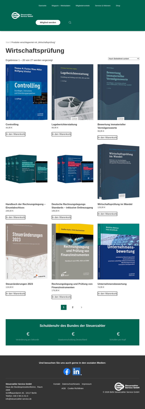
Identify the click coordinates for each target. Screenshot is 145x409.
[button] (70, 22)
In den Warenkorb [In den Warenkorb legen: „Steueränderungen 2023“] (15, 293)
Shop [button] (118, 6)
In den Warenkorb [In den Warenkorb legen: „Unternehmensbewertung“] (107, 293)
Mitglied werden (48, 22)
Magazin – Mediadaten (61, 6)
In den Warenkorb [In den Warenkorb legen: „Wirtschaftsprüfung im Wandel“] (107, 214)
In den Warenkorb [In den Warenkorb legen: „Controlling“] (15, 134)
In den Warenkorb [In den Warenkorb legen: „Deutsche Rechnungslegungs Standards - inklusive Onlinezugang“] (61, 217)
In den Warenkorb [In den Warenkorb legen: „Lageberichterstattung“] (61, 134)
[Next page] (81, 307)
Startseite (42, 6)
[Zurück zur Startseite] (22, 15)
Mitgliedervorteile (83, 6)
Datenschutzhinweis (71, 384)
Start (8, 42)
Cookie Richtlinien (76, 388)
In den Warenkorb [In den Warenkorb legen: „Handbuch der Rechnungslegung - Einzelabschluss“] (15, 217)
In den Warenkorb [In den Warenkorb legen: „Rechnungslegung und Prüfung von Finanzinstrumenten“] (61, 297)
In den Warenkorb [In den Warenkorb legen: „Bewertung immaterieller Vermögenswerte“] (107, 137)
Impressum (86, 384)
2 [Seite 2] (72, 307)
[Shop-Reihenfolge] (123, 58)
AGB (63, 388)
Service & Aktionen (102, 6)
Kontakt (56, 384)
